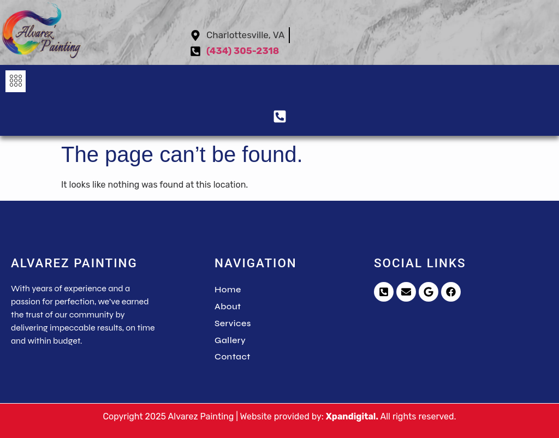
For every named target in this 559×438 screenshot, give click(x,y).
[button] (15, 81)
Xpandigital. (352, 416)
